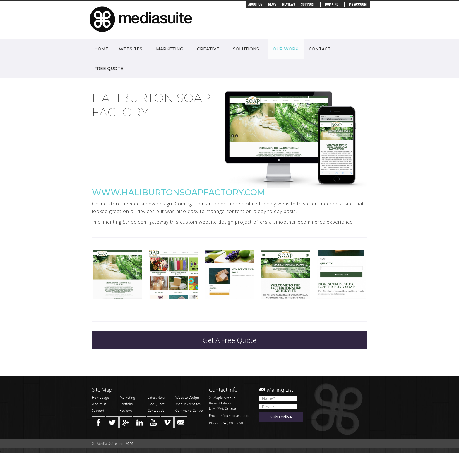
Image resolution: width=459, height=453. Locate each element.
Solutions (246, 49)
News (272, 4)
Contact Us (156, 410)
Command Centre (189, 410)
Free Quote (108, 68)
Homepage (100, 398)
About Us (255, 4)
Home (101, 49)
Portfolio (126, 404)
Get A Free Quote (229, 340)
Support (307, 4)
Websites (130, 49)
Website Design (187, 398)
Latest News (157, 398)
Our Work (285, 49)
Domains (331, 4)
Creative (208, 49)
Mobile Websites (188, 404)
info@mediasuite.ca (234, 416)
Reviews (288, 4)
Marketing (169, 49)
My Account (358, 4)
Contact (319, 49)
